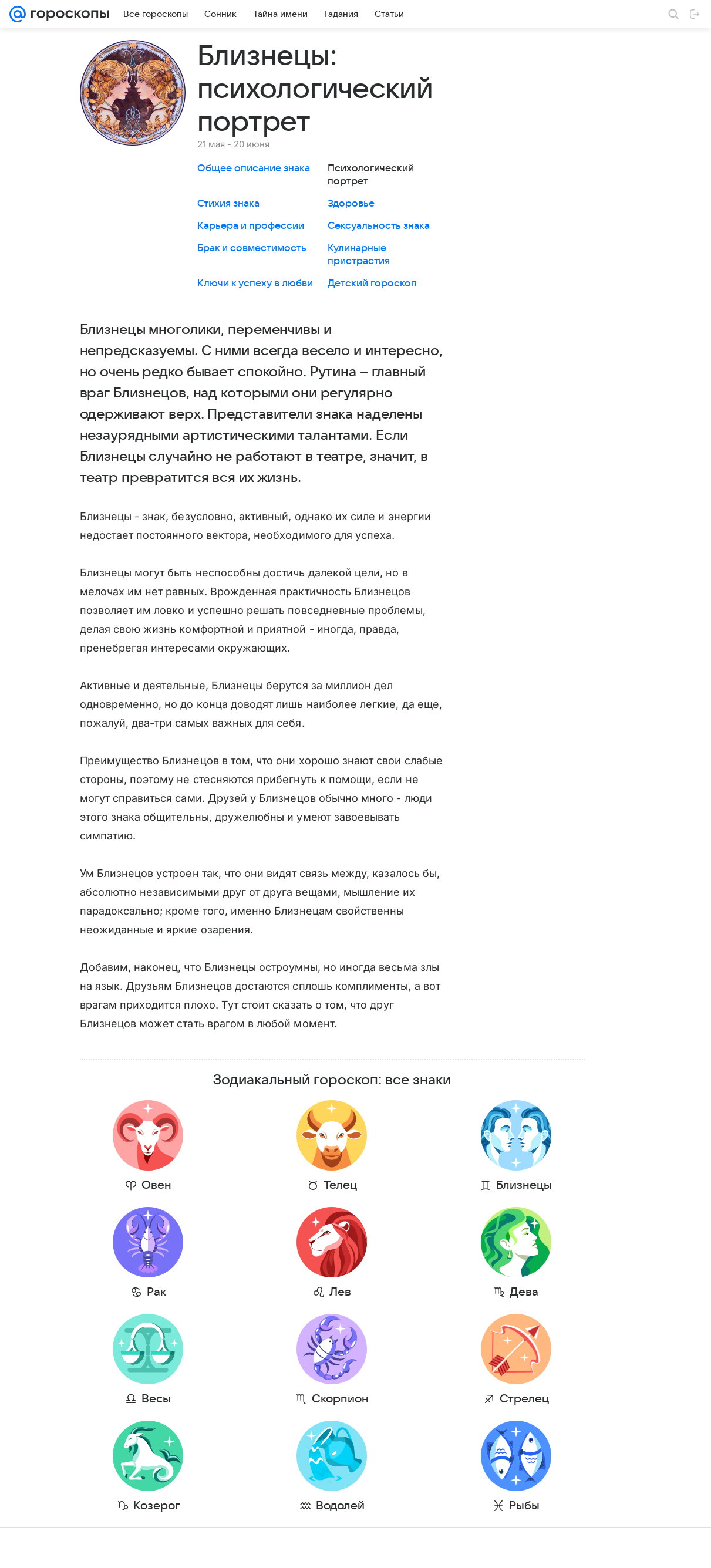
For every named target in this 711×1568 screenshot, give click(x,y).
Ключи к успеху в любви (255, 283)
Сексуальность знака (379, 226)
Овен (133, 1185)
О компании (66, 1547)
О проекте (240, 1547)
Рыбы (407, 1505)
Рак (133, 1292)
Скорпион (269, 1398)
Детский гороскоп (372, 283)
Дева (406, 1292)
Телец (270, 1185)
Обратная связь (431, 1547)
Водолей (269, 1505)
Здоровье (351, 203)
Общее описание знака (253, 168)
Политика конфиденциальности (635, 1547)
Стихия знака (228, 203)
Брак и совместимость (251, 248)
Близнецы (406, 1185)
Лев (270, 1292)
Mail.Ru (24, 1547)
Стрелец (407, 1398)
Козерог (133, 1505)
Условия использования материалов (331, 1547)
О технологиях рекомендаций (520, 1547)
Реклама (111, 1547)
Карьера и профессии (250, 226)
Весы (132, 1398)
